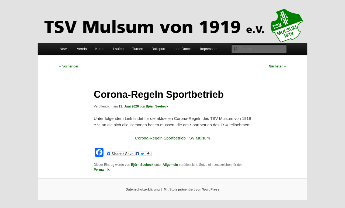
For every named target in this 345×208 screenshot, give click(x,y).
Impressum (209, 49)
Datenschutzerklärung (143, 189)
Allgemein (170, 165)
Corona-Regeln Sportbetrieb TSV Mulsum (172, 138)
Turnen (137, 49)
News (64, 49)
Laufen (118, 49)
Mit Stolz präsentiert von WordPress (191, 189)
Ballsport (158, 49)
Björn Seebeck (157, 106)
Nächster (278, 66)
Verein (82, 49)
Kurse (100, 49)
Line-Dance (183, 49)
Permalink (101, 169)
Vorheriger (68, 66)
